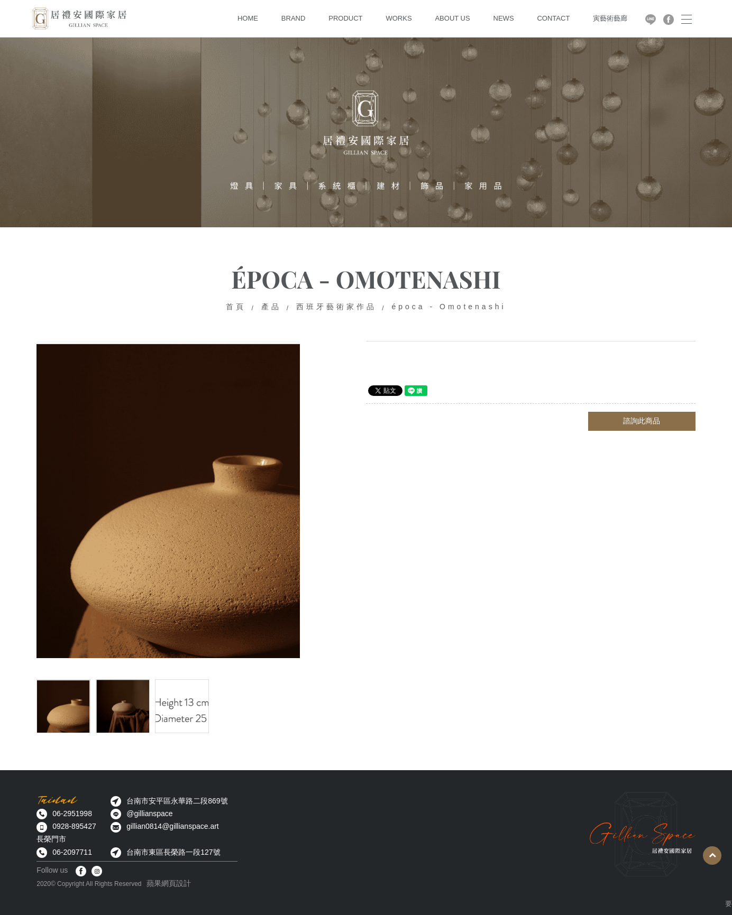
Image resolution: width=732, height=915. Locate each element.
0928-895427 (74, 826)
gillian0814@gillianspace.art (172, 826)
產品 (271, 306)
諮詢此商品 (641, 421)
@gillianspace (149, 813)
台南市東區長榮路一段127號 (173, 852)
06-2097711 (72, 852)
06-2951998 (72, 813)
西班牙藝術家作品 (336, 306)
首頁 (236, 306)
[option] (168, 499)
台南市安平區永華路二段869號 (176, 801)
